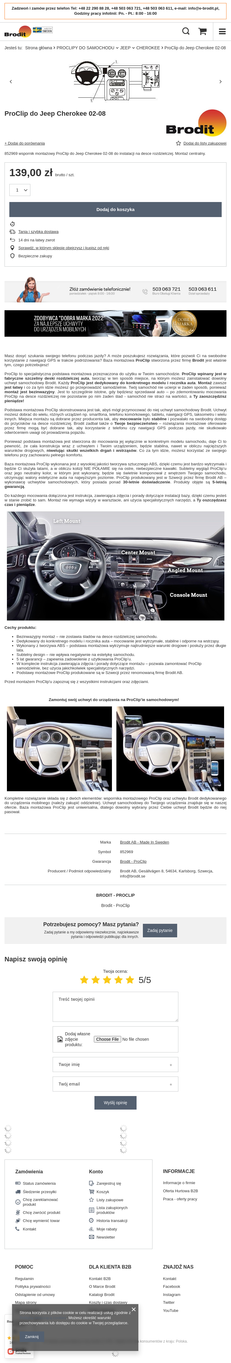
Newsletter (106, 1237)
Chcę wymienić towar (41, 1220)
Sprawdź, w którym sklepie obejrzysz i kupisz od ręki (63, 248)
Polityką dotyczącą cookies (43, 1318)
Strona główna (38, 47)
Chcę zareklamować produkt (40, 1202)
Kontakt (29, 1229)
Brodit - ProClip (133, 861)
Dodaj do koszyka (116, 209)
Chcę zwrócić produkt (41, 1212)
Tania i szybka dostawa (38, 231)
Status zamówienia (39, 1183)
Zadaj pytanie (160, 930)
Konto (96, 1171)
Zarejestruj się (109, 1183)
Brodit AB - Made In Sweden (144, 842)
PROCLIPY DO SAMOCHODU (85, 47)
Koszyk (103, 1192)
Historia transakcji (112, 1220)
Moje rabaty (107, 1229)
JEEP (125, 47)
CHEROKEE (148, 47)
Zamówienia (29, 1171)
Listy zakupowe (110, 1200)
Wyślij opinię (115, 1102)
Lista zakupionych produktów (112, 1210)
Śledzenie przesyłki (39, 1192)
